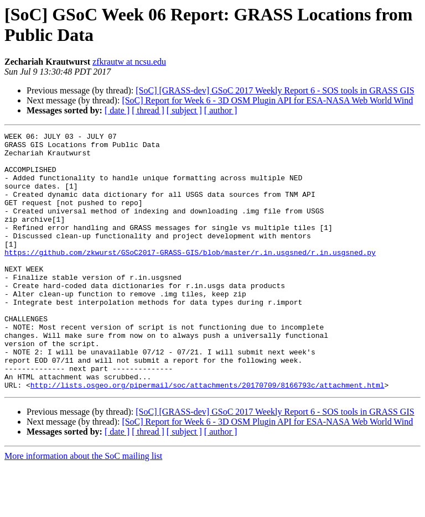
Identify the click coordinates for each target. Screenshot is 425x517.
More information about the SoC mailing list (83, 507)
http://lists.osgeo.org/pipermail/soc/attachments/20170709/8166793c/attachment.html (207, 436)
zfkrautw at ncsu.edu (129, 61)
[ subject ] (184, 110)
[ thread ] (148, 110)
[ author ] (220, 110)
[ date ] (117, 110)
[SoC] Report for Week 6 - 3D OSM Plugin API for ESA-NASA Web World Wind (267, 100)
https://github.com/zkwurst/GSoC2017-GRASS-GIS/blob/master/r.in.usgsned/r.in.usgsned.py (190, 277)
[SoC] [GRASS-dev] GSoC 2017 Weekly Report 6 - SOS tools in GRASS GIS (275, 90)
